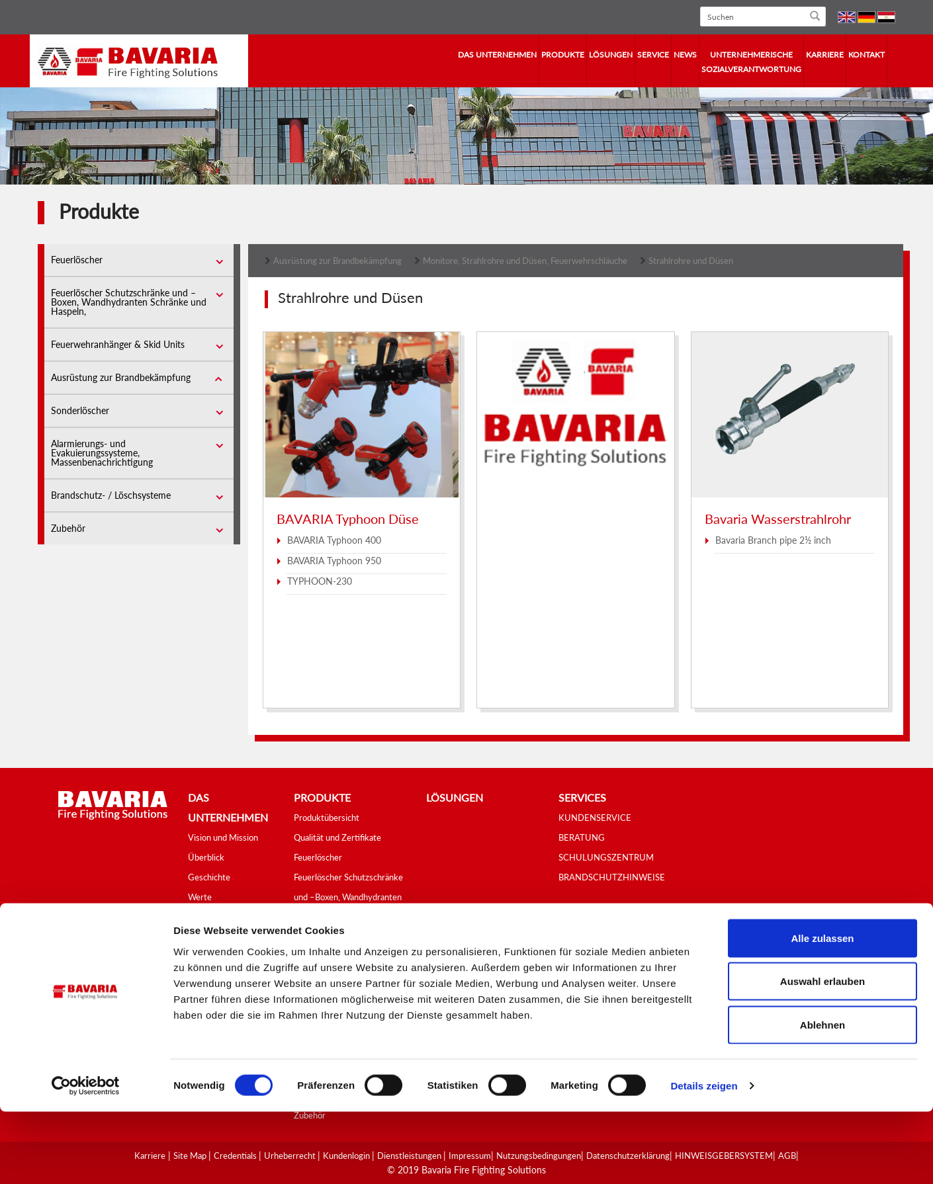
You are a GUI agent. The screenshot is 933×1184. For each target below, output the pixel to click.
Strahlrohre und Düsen (690, 260)
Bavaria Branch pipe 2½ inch (773, 540)
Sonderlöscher (80, 410)
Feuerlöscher (77, 259)
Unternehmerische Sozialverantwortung (751, 62)
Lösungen (611, 55)
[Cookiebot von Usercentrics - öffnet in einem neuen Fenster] (86, 1158)
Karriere (825, 55)
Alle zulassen (822, 1010)
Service (653, 55)
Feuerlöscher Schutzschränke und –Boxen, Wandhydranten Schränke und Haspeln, (128, 302)
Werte (200, 897)
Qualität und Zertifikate (337, 837)
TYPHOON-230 (319, 581)
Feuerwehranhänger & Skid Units (118, 344)
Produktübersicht (326, 817)
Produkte (562, 55)
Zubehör (68, 528)
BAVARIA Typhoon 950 (334, 560)
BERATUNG (581, 837)
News (685, 55)
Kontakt (866, 55)
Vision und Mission (223, 837)
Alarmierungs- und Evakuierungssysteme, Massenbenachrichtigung (102, 453)
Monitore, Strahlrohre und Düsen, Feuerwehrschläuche (525, 260)
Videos (201, 936)
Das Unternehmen (497, 55)
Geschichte (209, 877)
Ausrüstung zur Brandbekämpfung (121, 377)
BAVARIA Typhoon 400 (334, 540)
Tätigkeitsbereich (220, 916)
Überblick (206, 857)
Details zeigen (703, 1157)
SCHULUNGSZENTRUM (606, 857)
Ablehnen (822, 1097)
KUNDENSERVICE (594, 817)
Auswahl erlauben (822, 1054)
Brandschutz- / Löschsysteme (111, 495)
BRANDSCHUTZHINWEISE (611, 877)
